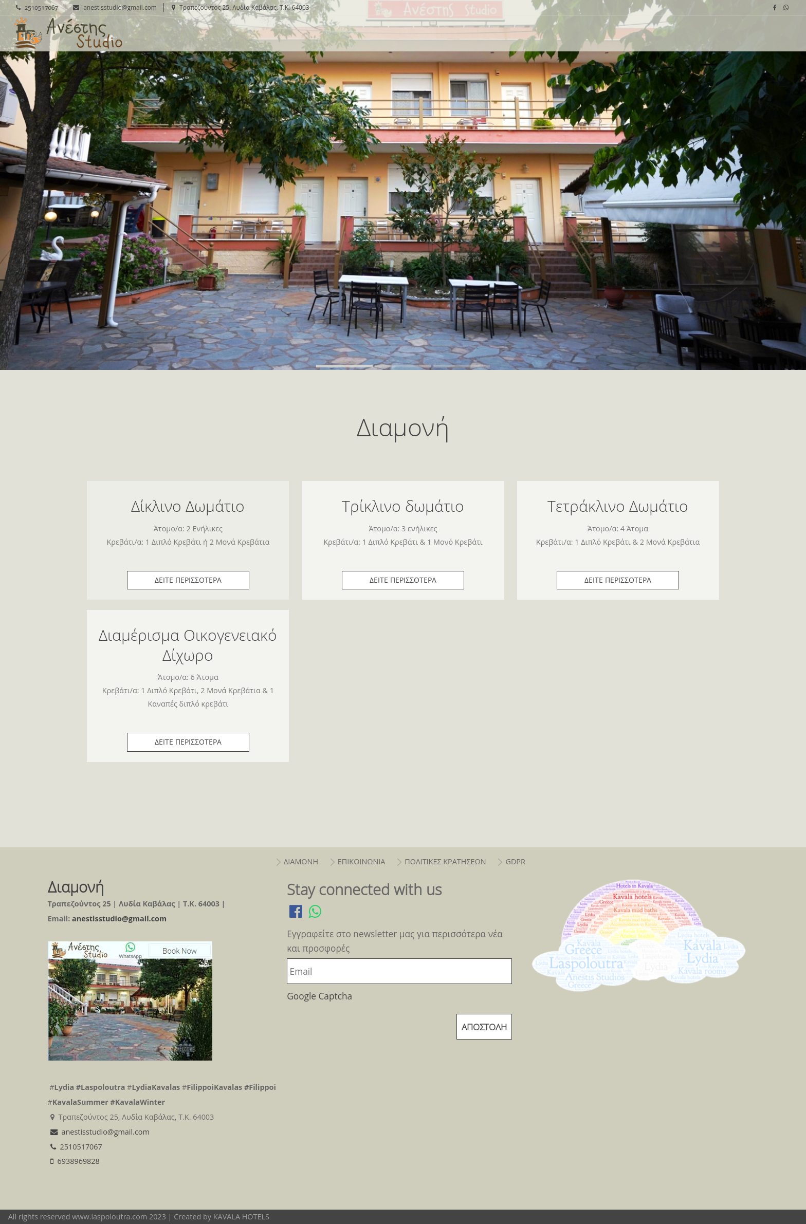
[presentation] (365, 1029)
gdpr (515, 861)
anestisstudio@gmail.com (113, 7)
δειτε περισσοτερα (188, 580)
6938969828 (74, 1161)
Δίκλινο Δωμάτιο (188, 506)
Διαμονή (67, 33)
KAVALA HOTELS (241, 1216)
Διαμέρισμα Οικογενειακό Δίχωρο (188, 645)
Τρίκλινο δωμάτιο (403, 506)
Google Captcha (319, 996)
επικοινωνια (362, 861)
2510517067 (35, 7)
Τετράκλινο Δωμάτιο (617, 506)
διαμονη (301, 861)
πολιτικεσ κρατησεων (445, 861)
